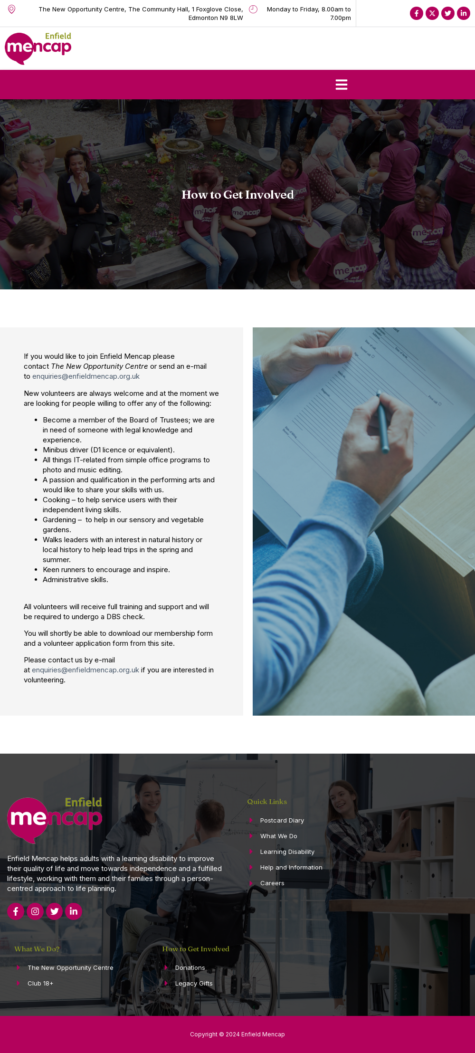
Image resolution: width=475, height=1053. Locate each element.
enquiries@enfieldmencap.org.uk (86, 376)
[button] (342, 85)
